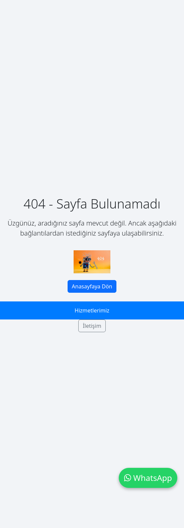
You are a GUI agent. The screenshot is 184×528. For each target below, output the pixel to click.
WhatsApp (148, 477)
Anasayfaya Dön (92, 286)
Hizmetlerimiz (92, 310)
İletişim (92, 325)
